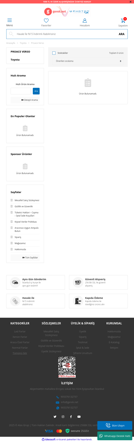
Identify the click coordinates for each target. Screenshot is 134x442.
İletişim (114, 347)
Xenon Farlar (20, 336)
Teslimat (82, 342)
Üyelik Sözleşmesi (51, 351)
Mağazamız (114, 336)
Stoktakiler (63, 52)
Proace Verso (37, 43)
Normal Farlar (20, 347)
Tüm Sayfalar (30, 257)
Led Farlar (19, 331)
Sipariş (82, 336)
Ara (36, 91)
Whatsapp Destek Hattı (115, 436)
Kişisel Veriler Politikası (51, 346)
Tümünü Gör (20, 353)
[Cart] (123, 23)
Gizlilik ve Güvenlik (51, 340)
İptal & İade (82, 347)
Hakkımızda (114, 331)
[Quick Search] (21, 91)
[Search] (67, 34)
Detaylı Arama (29, 99)
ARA (122, 34)
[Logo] (67, 11)
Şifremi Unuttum (82, 353)
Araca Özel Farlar (20, 342)
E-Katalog (114, 342)
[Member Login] (85, 23)
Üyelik (82, 331)
